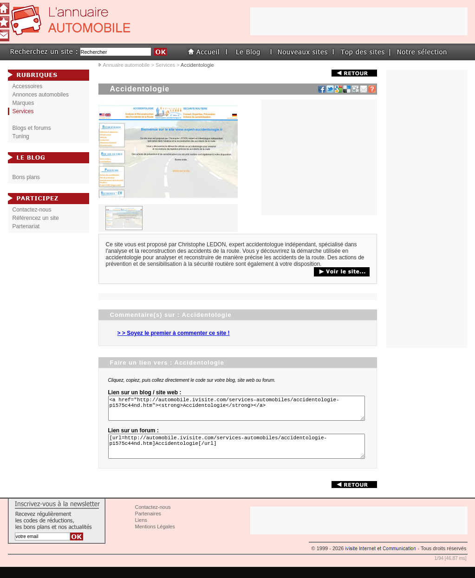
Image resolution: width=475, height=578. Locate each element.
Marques (23, 103)
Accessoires (28, 86)
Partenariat (26, 226)
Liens (141, 531)
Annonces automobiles (41, 94)
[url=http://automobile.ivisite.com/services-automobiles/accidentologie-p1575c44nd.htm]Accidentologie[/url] (238, 454)
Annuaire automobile (126, 65)
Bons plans (26, 177)
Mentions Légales (155, 537)
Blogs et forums (32, 128)
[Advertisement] (319, 157)
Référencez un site (36, 218)
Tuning (21, 136)
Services (165, 65)
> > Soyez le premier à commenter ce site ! (173, 333)
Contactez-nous (32, 209)
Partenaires (148, 524)
